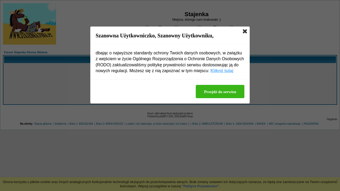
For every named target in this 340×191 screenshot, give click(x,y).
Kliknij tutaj (221, 70)
